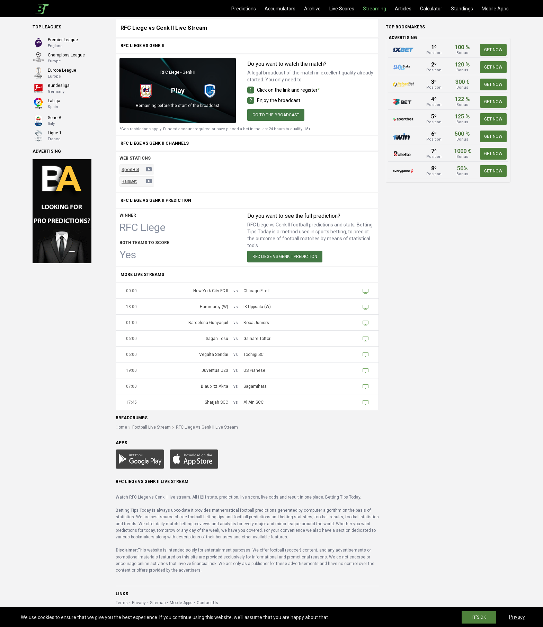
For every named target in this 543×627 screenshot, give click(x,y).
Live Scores (341, 8)
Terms (122, 602)
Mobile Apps (495, 8)
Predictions (243, 8)
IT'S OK (479, 617)
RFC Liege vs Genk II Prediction (284, 256)
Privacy (139, 602)
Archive (312, 8)
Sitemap (158, 602)
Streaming (374, 8)
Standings (462, 8)
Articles (403, 8)
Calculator (431, 8)
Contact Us (207, 602)
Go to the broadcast (275, 115)
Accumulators (280, 8)
